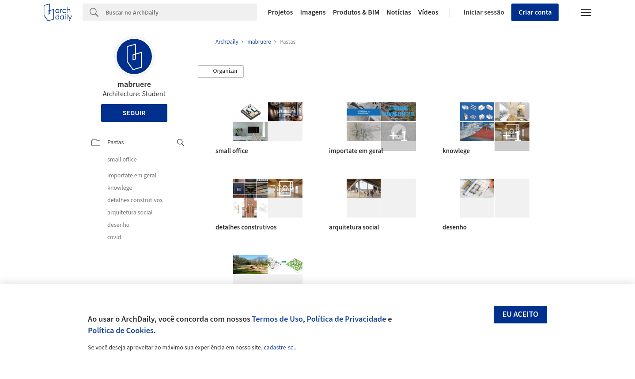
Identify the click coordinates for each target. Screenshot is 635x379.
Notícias (398, 12)
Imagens (312, 12)
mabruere (134, 84)
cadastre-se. (279, 347)
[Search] (181, 12)
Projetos (280, 12)
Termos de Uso (277, 319)
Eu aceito (521, 314)
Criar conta (535, 12)
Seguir (134, 113)
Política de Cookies (121, 330)
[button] (221, 71)
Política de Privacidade (346, 319)
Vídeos (428, 12)
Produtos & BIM (356, 12)
